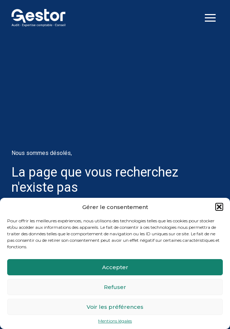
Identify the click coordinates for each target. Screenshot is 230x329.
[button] (219, 206)
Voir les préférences (115, 306)
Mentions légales (115, 321)
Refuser (115, 287)
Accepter (115, 267)
